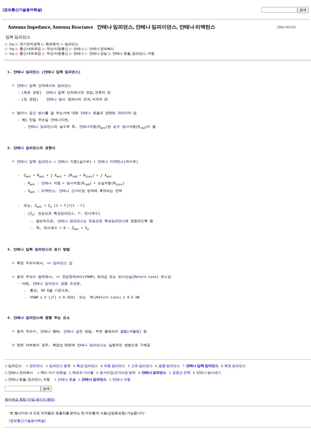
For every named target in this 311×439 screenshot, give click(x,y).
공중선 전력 (181, 374)
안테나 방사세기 (208, 374)
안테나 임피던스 (154, 374)
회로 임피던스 (235, 368)
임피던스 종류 (60, 368)
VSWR (89, 279)
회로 (27, 92)
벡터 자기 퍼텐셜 (53, 374)
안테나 (18, 72)
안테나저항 (87, 127)
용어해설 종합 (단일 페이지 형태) (30, 401)
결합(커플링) (131, 333)
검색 (302, 10)
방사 (62, 99)
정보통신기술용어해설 (22, 10)
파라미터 (124, 113)
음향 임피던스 (169, 368)
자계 (95, 99)
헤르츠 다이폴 (83, 374)
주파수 (31, 265)
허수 (129, 162)
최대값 (102, 279)
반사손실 (125, 279)
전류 (98, 92)
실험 (112, 347)
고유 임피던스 (142, 368)
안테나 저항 (67, 162)
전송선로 (45, 215)
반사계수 (91, 215)
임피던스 (32, 72)
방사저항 (129, 127)
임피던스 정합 (56, 285)
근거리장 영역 (82, 192)
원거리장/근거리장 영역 (118, 374)
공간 (32, 113)
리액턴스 (117, 162)
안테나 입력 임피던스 (202, 368)
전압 (89, 92)
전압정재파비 (72, 279)
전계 (86, 99)
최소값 (165, 279)
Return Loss (145, 279)
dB (137, 299)
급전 (79, 333)
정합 (134, 223)
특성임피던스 (64, 215)
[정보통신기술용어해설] (27, 423)
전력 (118, 192)
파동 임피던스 (114, 368)
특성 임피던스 (87, 368)
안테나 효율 (90, 113)
